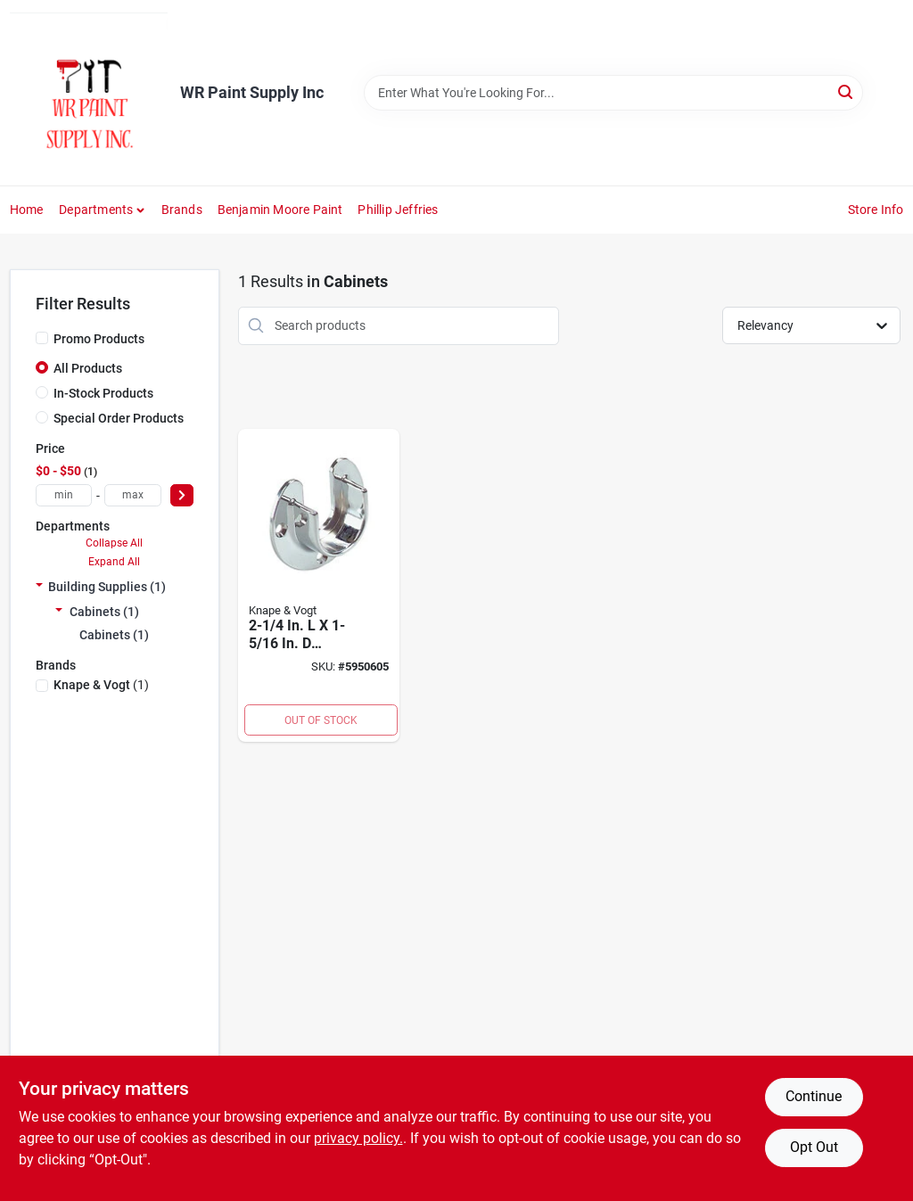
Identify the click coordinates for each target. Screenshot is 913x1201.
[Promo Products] (42, 338)
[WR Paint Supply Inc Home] (89, 92)
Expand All (114, 561)
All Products (87, 368)
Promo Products (98, 338)
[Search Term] (613, 93)
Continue (814, 1096)
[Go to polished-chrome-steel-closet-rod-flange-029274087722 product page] (319, 586)
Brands (181, 209)
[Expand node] (39, 586)
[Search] (847, 91)
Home (27, 209)
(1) (101, 685)
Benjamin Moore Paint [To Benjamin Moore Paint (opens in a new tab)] (280, 209)
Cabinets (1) (104, 612)
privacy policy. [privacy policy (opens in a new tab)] (358, 1138)
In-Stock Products (103, 393)
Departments (96, 209)
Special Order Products (118, 418)
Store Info (876, 209)
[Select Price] (181, 495)
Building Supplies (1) (107, 587)
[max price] (132, 495)
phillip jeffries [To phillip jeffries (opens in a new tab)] (398, 209)
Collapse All (114, 543)
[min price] (64, 495)
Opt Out (814, 1147)
